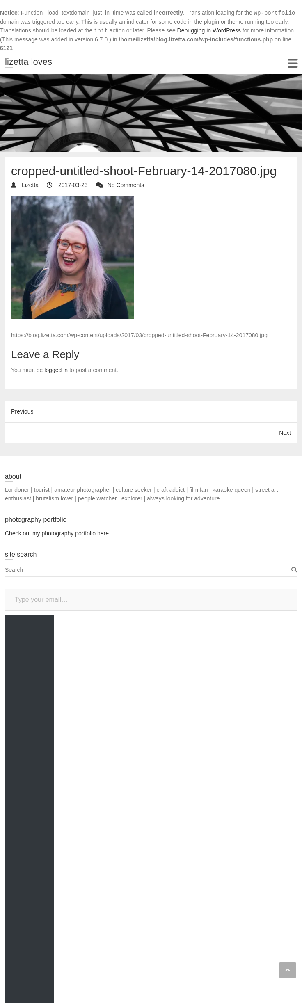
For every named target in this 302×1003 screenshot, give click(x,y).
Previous (22, 411)
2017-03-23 (72, 185)
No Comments (126, 185)
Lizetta (29, 185)
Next (285, 433)
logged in (56, 370)
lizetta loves (28, 62)
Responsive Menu (292, 63)
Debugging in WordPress (209, 30)
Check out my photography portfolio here (57, 533)
